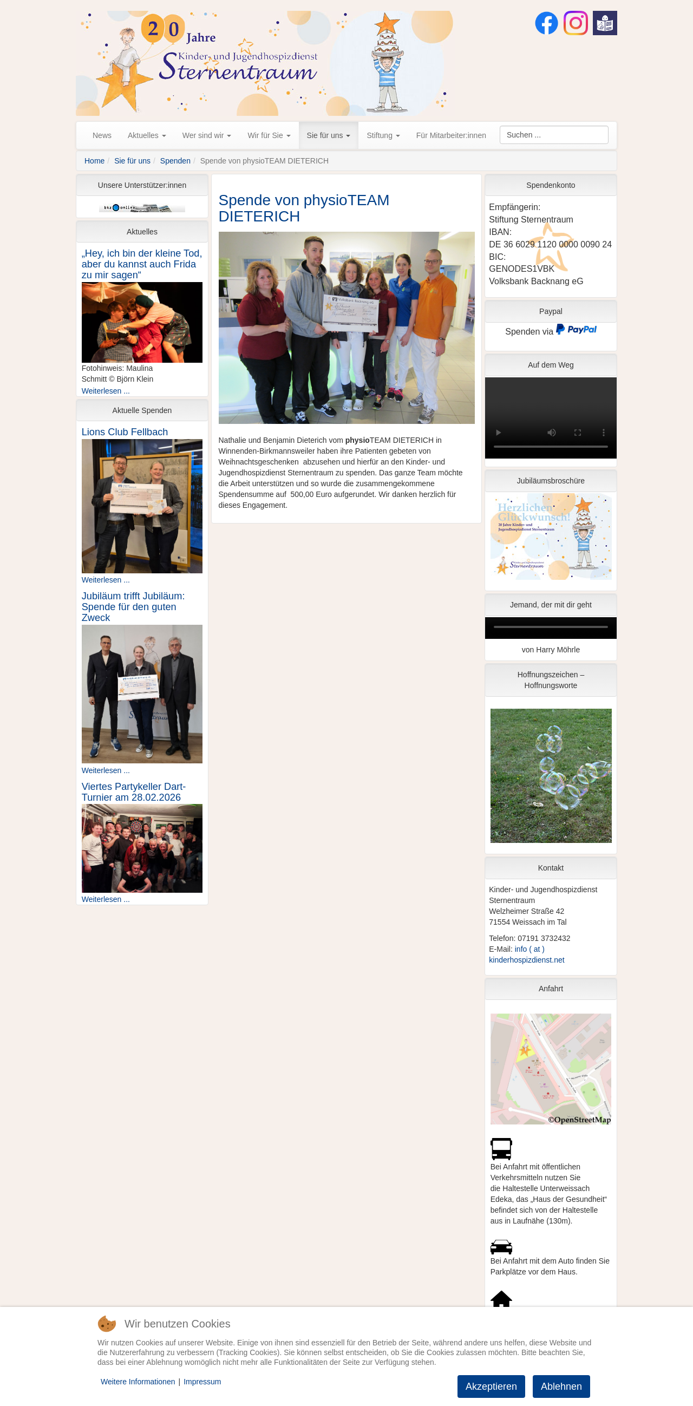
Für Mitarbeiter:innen (451, 135)
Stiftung (383, 135)
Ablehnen (561, 1386)
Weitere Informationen (138, 1381)
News (102, 135)
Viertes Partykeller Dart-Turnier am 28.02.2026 (134, 792)
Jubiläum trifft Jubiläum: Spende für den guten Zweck (133, 607)
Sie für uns (329, 135)
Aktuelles (147, 135)
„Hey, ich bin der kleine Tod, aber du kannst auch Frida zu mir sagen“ (142, 264)
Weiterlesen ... (106, 391)
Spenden (175, 160)
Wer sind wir (207, 135)
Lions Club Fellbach (125, 432)
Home (94, 160)
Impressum (202, 1381)
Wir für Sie (268, 135)
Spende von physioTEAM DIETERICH (304, 208)
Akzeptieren (491, 1386)
